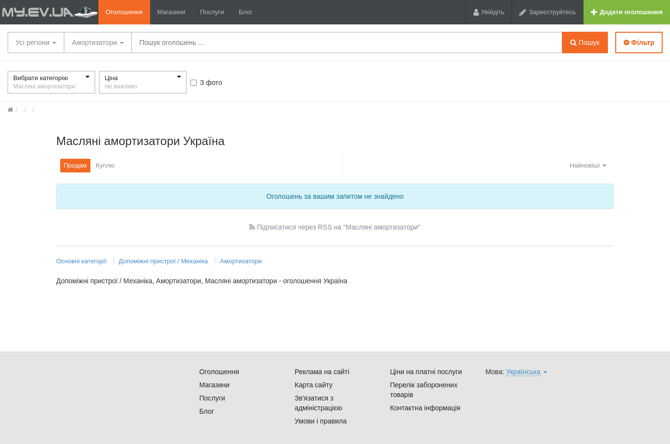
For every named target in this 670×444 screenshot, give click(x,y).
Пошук (584, 42)
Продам (75, 165)
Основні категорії (82, 261)
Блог (245, 12)
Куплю (105, 165)
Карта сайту (314, 385)
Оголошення (124, 12)
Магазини (171, 12)
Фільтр (639, 42)
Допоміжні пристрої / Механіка (163, 261)
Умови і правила (321, 421)
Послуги (212, 12)
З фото (206, 82)
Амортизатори (98, 42)
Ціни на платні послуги (426, 372)
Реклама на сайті (322, 372)
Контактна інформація (425, 408)
